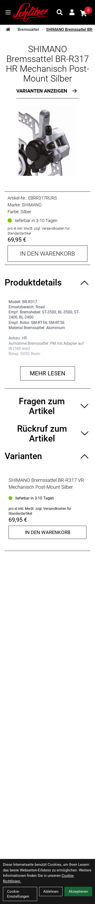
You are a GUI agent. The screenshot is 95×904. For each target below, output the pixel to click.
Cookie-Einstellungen (18, 894)
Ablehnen (50, 891)
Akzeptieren (78, 891)
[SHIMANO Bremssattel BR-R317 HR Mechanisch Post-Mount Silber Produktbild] (47, 140)
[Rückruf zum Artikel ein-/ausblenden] (47, 433)
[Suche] (59, 12)
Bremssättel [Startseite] (28, 29)
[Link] (8, 12)
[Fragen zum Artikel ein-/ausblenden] (47, 406)
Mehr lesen (47, 373)
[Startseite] (8, 30)
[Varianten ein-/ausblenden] (47, 456)
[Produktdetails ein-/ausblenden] (47, 282)
